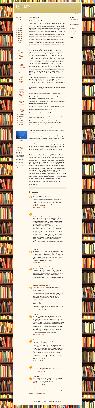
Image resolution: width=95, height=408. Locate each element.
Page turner (21, 79)
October (20, 114)
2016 (19, 30)
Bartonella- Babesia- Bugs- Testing (21, 83)
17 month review (20, 73)
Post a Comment (34, 387)
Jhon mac (35, 376)
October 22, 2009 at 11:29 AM (39, 371)
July (20, 120)
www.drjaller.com (74, 33)
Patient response (21, 56)
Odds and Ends (22, 67)
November (21, 52)
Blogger (58, 401)
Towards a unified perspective (21, 64)
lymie (34, 194)
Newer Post (32, 390)
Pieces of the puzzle (21, 102)
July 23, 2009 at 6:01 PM (38, 360)
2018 (19, 26)
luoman (49, 401)
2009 (19, 45)
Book (20, 87)
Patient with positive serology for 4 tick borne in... (22, 97)
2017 (19, 28)
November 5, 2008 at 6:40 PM (39, 334)
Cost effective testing (21, 105)
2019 (19, 24)
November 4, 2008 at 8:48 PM (39, 262)
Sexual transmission (21, 60)
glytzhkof (35, 339)
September (21, 116)
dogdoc (34, 212)
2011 (19, 40)
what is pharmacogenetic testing (39, 382)
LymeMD (23, 7)
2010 (19, 42)
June (20, 122)
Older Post (63, 390)
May (20, 124)
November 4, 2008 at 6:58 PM (39, 245)
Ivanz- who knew (21, 70)
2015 (19, 32)
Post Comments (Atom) (40, 393)
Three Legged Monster (21, 77)
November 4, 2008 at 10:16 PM (39, 280)
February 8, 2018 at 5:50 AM (39, 384)
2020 (19, 22)
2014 (19, 34)
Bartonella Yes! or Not (21, 92)
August (20, 118)
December (21, 48)
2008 (19, 47)
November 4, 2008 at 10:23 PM (39, 309)
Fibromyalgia (21, 89)
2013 (19, 36)
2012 (19, 38)
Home (47, 390)
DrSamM (35, 365)
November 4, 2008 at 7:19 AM (39, 207)
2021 (19, 19)
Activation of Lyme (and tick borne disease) (21, 109)
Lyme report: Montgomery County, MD (41, 266)
